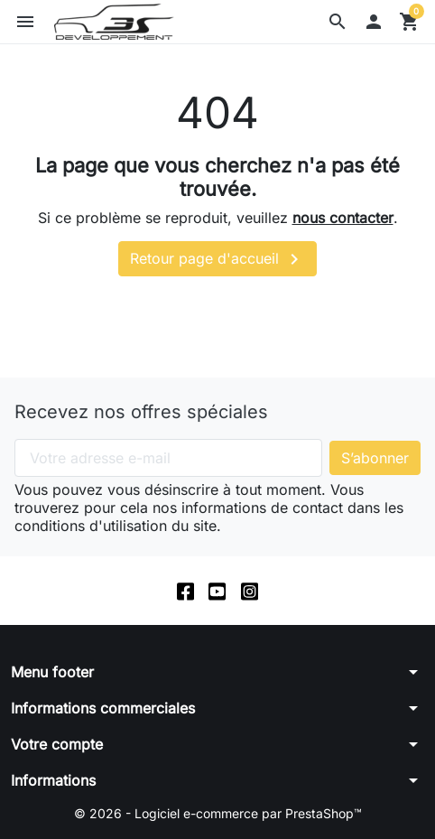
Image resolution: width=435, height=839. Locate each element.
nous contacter (342, 218)
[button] (337, 21)
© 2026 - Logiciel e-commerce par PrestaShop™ (218, 813)
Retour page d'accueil (217, 259)
